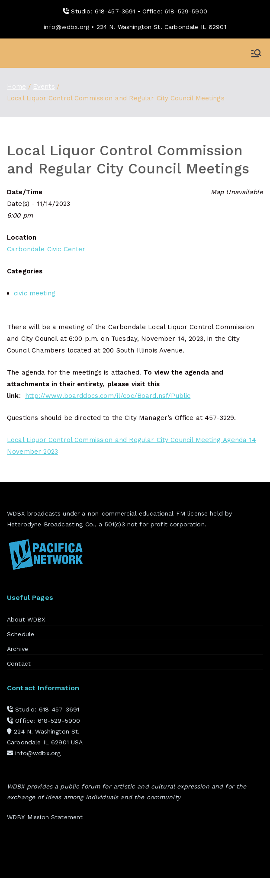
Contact (19, 663)
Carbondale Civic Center (46, 249)
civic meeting (34, 293)
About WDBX (26, 619)
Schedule (20, 634)
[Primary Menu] (256, 53)
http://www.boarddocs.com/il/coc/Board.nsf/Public (107, 396)
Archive (17, 648)
